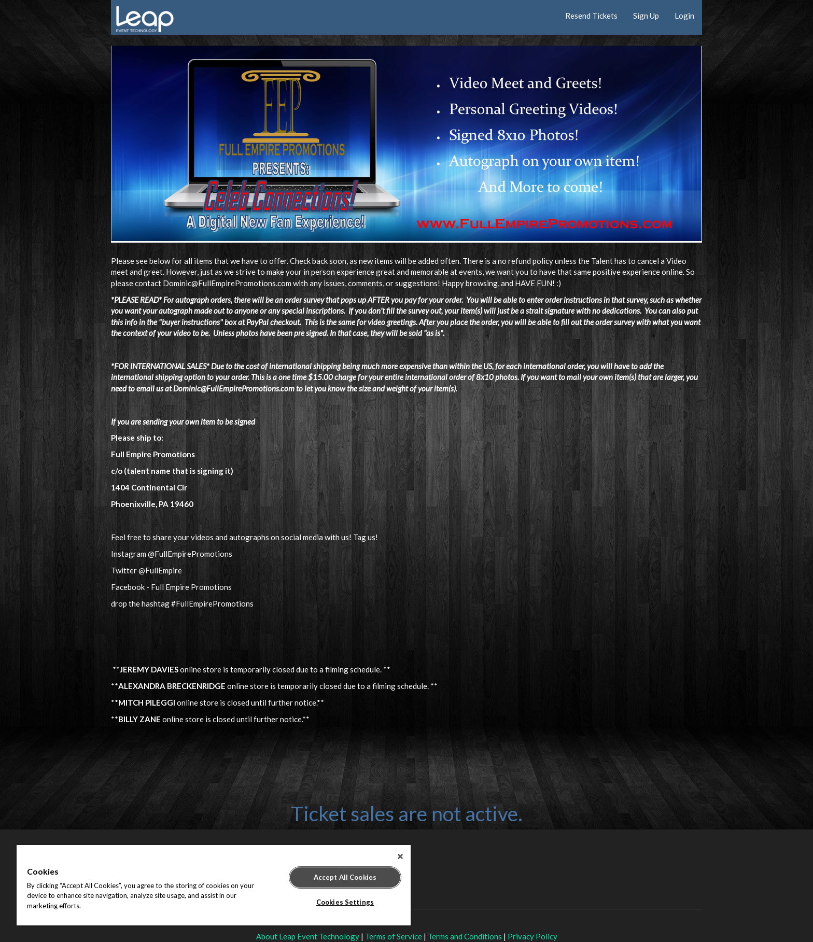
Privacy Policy (532, 936)
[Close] (400, 856)
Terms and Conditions (465, 936)
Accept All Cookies (345, 877)
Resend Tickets (591, 15)
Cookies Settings (345, 902)
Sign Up (646, 15)
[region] (214, 885)
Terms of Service (393, 936)
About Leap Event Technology (307, 936)
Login (684, 15)
